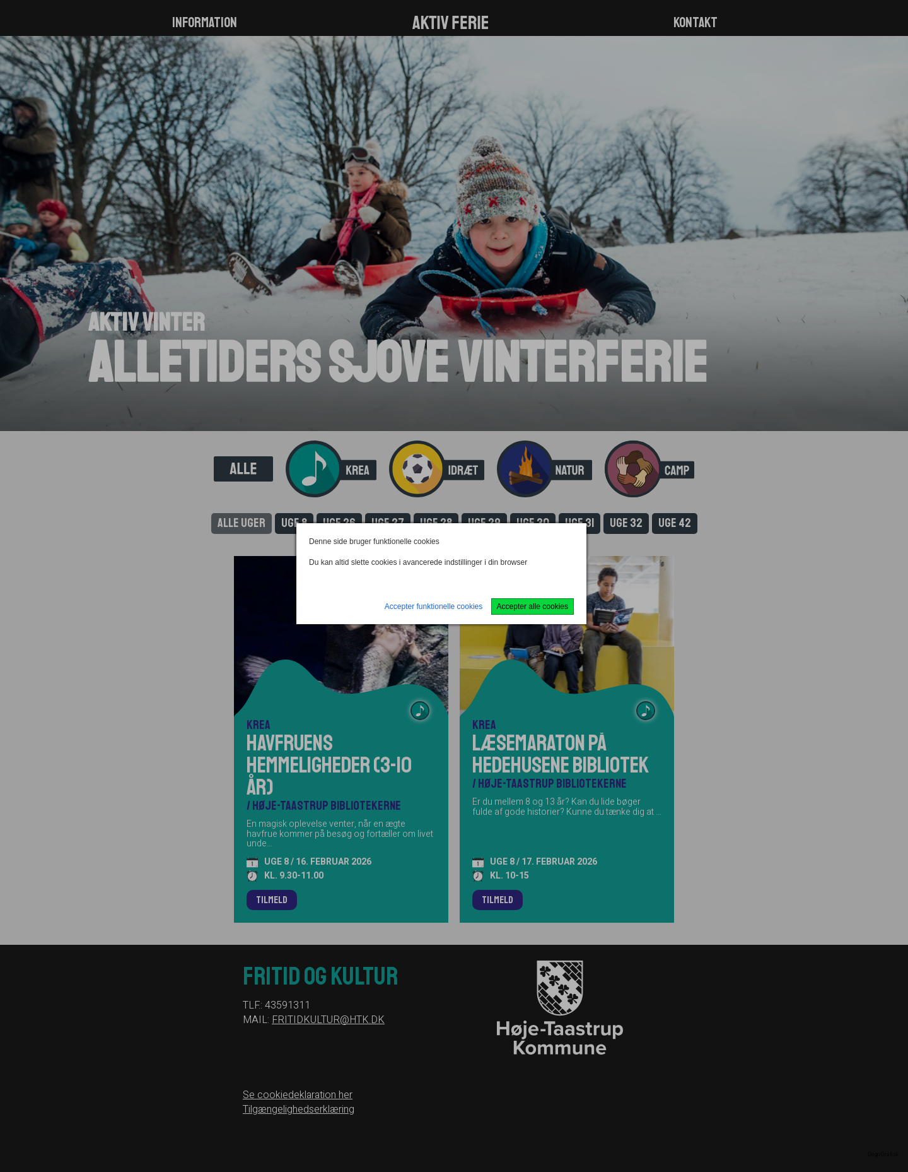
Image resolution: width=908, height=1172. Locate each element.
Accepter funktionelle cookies (433, 606)
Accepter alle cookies (532, 606)
